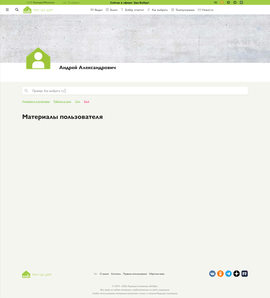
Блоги (113, 9)
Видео (99, 9)
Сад (77, 101)
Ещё (86, 101)
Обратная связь (156, 273)
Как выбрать (160, 9)
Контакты (116, 273)
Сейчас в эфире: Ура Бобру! (129, 2)
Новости (207, 9)
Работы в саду (62, 101)
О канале (104, 273)
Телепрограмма (185, 9)
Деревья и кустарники (36, 101)
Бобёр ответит (134, 9)
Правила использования (135, 273)
